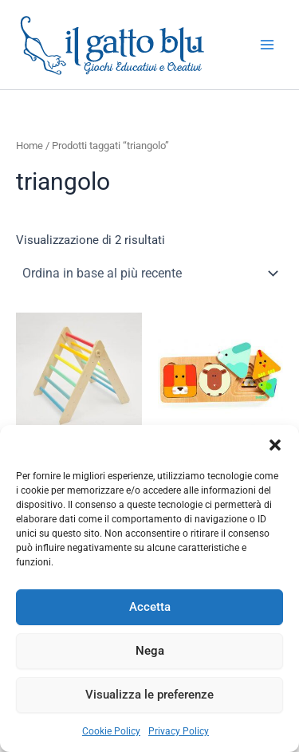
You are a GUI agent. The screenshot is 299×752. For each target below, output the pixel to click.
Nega (150, 651)
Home (29, 146)
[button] (275, 445)
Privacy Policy (178, 731)
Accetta (150, 607)
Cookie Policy (111, 731)
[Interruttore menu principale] (267, 45)
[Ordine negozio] (149, 273)
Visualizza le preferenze (149, 694)
